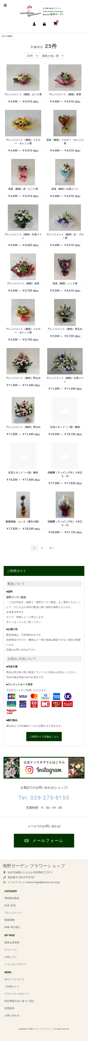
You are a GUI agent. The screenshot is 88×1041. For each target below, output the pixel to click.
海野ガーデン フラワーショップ (34, 865)
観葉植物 (9, 919)
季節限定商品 (11, 898)
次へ (51, 547)
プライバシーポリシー (16, 993)
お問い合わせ (11, 1015)
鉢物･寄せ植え (12, 927)
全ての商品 (7, 36)
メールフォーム (44, 840)
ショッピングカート (15, 964)
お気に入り (10, 956)
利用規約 (9, 1008)
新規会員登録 (11, 942)
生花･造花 (10, 905)
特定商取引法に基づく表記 (19, 1001)
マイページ (10, 949)
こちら (20, 622)
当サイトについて (14, 979)
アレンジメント (13, 912)
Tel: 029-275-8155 (44, 798)
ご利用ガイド (11, 986)
